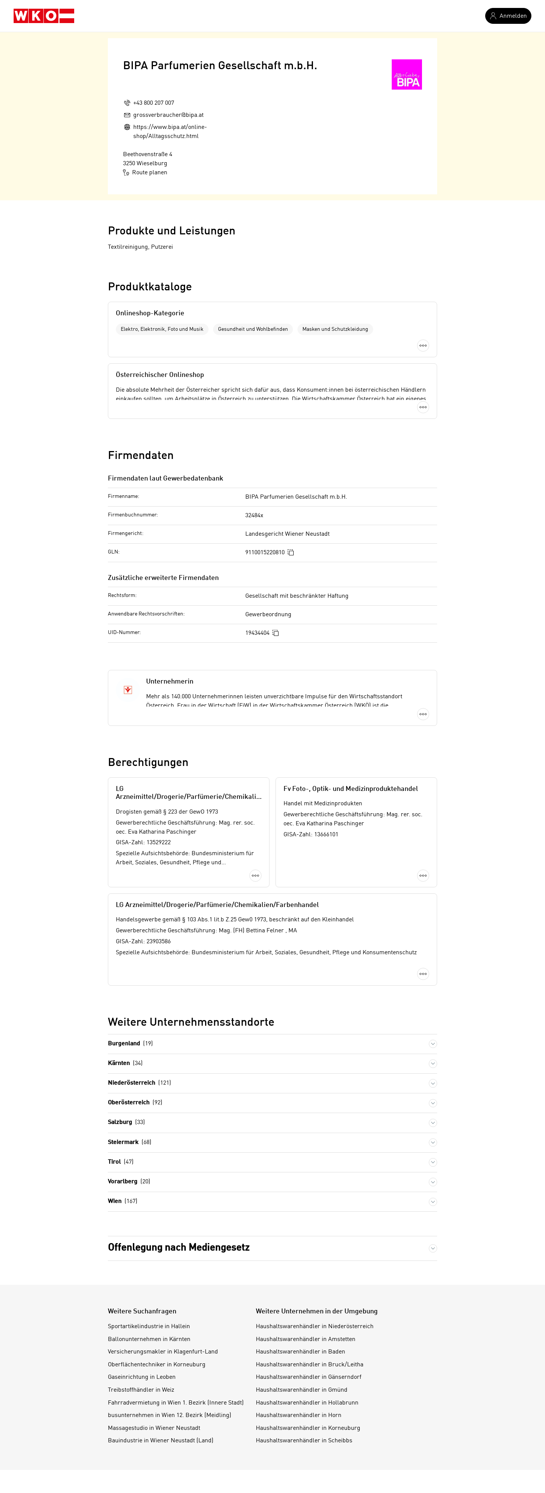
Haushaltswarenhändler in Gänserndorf (308, 1377)
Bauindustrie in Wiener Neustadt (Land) (160, 1441)
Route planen (145, 172)
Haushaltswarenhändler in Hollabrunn (307, 1403)
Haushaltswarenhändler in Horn (298, 1415)
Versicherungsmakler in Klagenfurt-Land (163, 1352)
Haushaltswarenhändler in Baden (300, 1352)
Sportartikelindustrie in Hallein (149, 1327)
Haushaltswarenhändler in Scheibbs (304, 1441)
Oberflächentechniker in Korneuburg (157, 1365)
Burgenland (130, 1044)
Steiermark (129, 1142)
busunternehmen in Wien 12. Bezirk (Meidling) (169, 1415)
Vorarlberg (129, 1182)
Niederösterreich (139, 1083)
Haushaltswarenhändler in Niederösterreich (315, 1327)
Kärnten (125, 1063)
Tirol (121, 1162)
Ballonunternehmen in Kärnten (149, 1339)
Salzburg (126, 1122)
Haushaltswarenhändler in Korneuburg (308, 1428)
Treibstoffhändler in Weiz (141, 1390)
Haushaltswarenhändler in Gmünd (301, 1390)
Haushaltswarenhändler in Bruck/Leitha (309, 1365)
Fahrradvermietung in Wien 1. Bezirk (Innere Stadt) (176, 1403)
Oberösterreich (135, 1103)
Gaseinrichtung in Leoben (142, 1377)
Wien (122, 1201)
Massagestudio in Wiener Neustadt (154, 1428)
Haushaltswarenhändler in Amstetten (305, 1339)
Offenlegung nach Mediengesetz (178, 1248)
